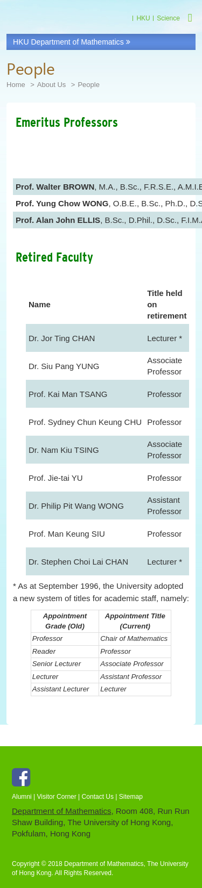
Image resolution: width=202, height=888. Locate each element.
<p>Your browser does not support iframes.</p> (101, 424)
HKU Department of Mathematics (71, 42)
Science (168, 18)
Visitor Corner (56, 796)
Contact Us (98, 796)
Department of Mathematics (61, 810)
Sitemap (131, 796)
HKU (143, 18)
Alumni (22, 796)
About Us (51, 85)
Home (15, 85)
